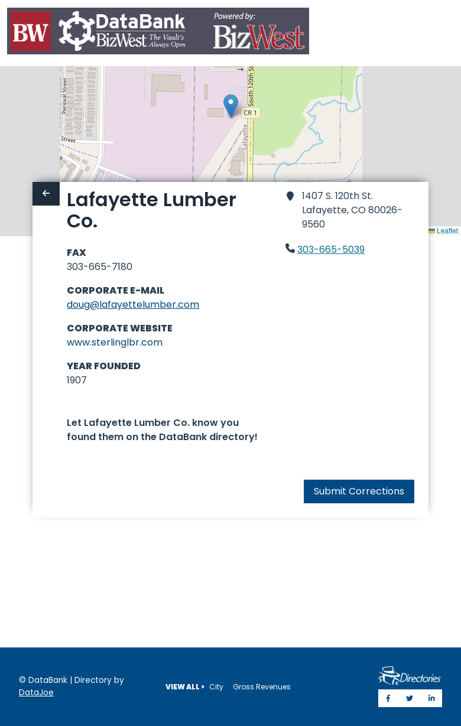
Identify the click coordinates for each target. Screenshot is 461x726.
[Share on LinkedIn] (432, 698)
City (216, 687)
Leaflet (443, 231)
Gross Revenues (262, 687)
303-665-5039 (331, 249)
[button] (230, 106)
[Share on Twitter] (409, 698)
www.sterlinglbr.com (115, 342)
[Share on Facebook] (388, 698)
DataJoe (36, 692)
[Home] (158, 33)
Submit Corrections (359, 491)
